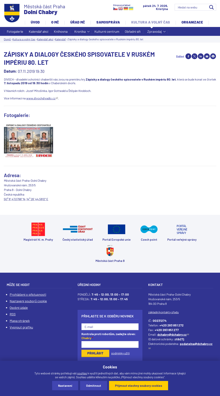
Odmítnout (93, 385)
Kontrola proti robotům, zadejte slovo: (108, 336)
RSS (13, 314)
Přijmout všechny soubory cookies (138, 385)
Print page (213, 56)
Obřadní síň (132, 31)
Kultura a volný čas (150, 22)
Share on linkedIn (201, 56)
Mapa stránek (20, 321)
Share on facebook (188, 56)
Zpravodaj (154, 32)
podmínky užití (120, 353)
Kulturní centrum (106, 31)
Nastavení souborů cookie (28, 301)
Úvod (35, 22)
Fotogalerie (15, 31)
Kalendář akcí (38, 31)
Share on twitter (194, 56)
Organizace (192, 22)
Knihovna (61, 31)
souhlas (82, 373)
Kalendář (60, 39)
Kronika (80, 32)
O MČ (55, 22)
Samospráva (108, 22)
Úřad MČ (77, 22)
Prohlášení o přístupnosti (28, 294)
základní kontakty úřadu (163, 312)
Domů (7, 39)
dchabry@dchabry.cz (173, 334)
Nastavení (65, 385)
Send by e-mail (207, 56)
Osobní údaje (19, 307)
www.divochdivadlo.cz (42, 98)
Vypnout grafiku (21, 327)
